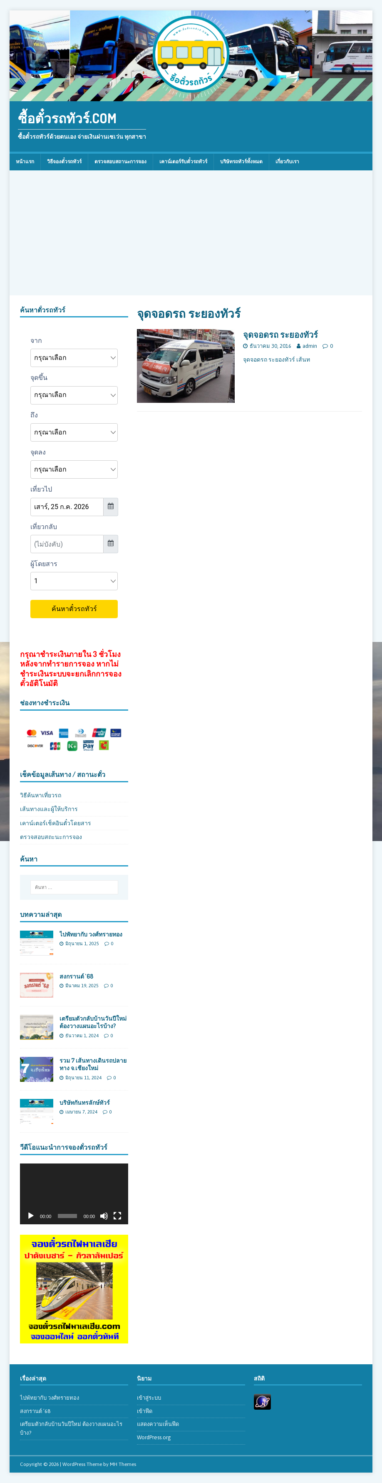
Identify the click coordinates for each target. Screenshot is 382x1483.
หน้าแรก (25, 162)
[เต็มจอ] (117, 1216)
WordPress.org (154, 1437)
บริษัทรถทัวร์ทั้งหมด (241, 162)
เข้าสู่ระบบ (149, 1398)
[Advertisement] (191, 233)
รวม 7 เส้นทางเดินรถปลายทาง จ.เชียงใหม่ (93, 1064)
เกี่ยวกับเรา (287, 162)
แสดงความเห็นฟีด (158, 1424)
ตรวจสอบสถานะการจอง (120, 162)
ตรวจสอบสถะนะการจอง (51, 837)
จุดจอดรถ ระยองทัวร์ (280, 334)
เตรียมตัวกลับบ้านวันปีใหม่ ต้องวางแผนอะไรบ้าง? (93, 1022)
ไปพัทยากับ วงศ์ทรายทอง (91, 934)
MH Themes (123, 1464)
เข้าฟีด (144, 1411)
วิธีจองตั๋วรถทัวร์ (64, 162)
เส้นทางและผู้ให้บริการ (49, 809)
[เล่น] (31, 1216)
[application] (74, 1193)
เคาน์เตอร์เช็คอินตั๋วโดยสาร (55, 823)
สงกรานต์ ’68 (76, 976)
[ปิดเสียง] (104, 1216)
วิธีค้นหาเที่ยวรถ (40, 795)
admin (310, 346)
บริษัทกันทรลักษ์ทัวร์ (85, 1102)
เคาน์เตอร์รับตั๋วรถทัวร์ (183, 162)
